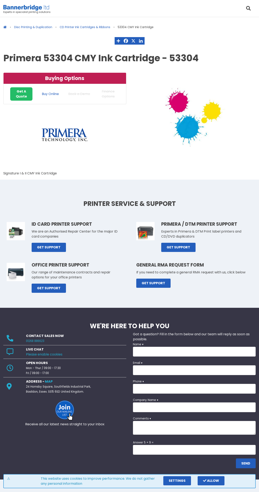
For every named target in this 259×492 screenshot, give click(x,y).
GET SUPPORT (49, 247)
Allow (211, 480)
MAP (49, 381)
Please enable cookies (44, 354)
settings (177, 480)
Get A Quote (21, 94)
